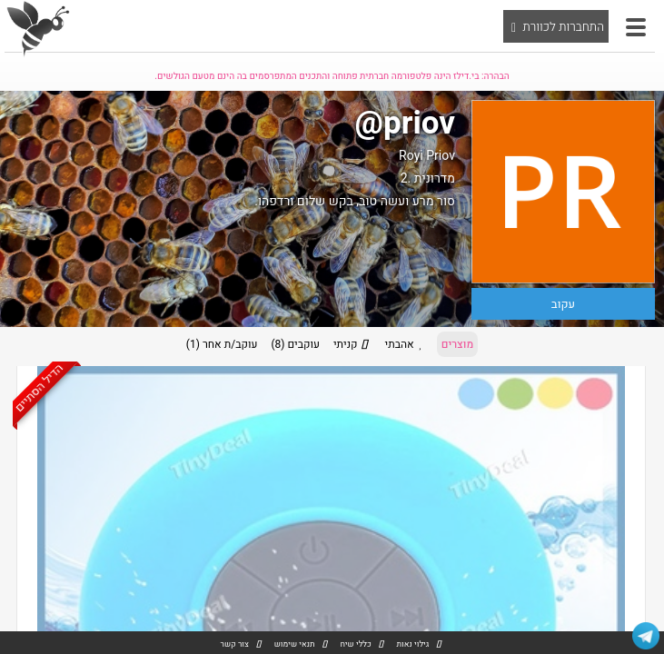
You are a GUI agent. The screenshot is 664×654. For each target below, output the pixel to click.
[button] (636, 27)
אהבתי (406, 344)
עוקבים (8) (295, 344)
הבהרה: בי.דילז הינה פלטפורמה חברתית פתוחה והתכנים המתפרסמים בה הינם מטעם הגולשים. (331, 76)
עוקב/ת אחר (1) (222, 344)
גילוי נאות (412, 644)
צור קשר (235, 644)
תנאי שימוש (294, 644)
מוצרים (457, 344)
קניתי (352, 344)
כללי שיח (355, 644)
